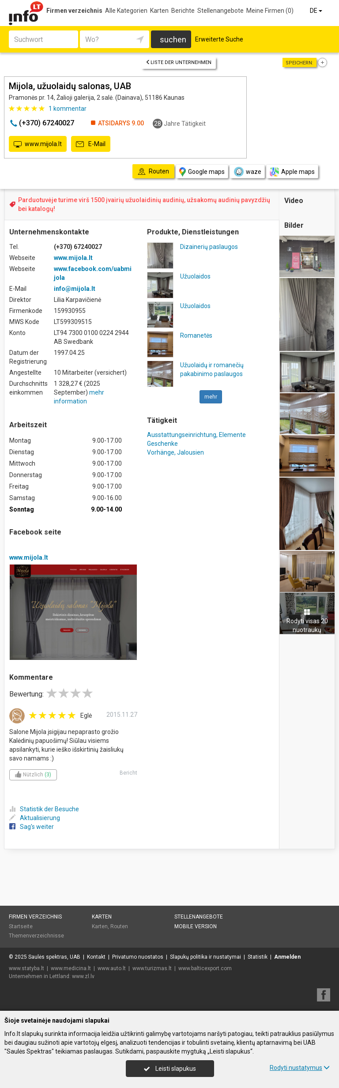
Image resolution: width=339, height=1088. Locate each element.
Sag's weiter (31, 826)
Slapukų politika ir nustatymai (205, 957)
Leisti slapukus (170, 1068)
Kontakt (96, 957)
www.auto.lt (112, 968)
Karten (159, 10)
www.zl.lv (83, 976)
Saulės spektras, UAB (54, 957)
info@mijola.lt (74, 288)
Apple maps (292, 172)
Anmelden (287, 957)
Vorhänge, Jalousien (175, 452)
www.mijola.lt (38, 144)
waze (247, 171)
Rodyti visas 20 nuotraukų (307, 621)
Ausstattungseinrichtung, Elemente (196, 434)
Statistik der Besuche (44, 809)
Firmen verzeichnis (74, 10)
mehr (210, 397)
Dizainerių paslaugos (209, 246)
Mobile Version (195, 926)
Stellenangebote (220, 10)
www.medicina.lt (71, 968)
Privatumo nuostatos (137, 957)
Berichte (183, 10)
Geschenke (162, 443)
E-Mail (90, 144)
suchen (173, 39)
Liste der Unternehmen (178, 62)
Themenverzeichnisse (36, 936)
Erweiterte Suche (219, 39)
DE (317, 10)
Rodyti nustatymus (300, 1067)
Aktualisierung (34, 817)
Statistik (257, 957)
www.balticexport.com (205, 968)
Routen (119, 926)
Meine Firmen (270, 10)
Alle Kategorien (126, 10)
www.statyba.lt (26, 968)
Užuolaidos (195, 276)
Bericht (128, 773)
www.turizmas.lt (152, 968)
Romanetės (196, 335)
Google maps (202, 172)
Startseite (21, 926)
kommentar (68, 108)
